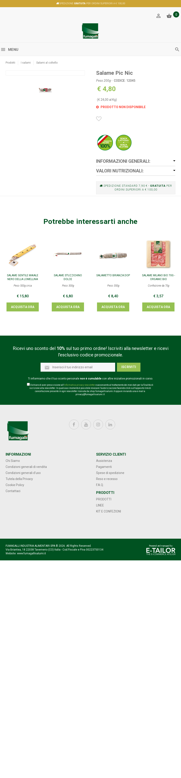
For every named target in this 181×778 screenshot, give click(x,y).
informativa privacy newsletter (79, 385)
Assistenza (104, 461)
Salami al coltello (47, 62)
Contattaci (13, 491)
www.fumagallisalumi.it (31, 553)
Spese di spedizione (110, 473)
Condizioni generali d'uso (23, 473)
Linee (100, 505)
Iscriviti (128, 367)
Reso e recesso (107, 479)
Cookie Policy (15, 485)
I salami (26, 62)
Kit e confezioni (108, 511)
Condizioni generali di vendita (26, 467)
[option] (45, 164)
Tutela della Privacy (19, 479)
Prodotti (10, 62)
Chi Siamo (13, 461)
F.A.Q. (100, 485)
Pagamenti (104, 467)
